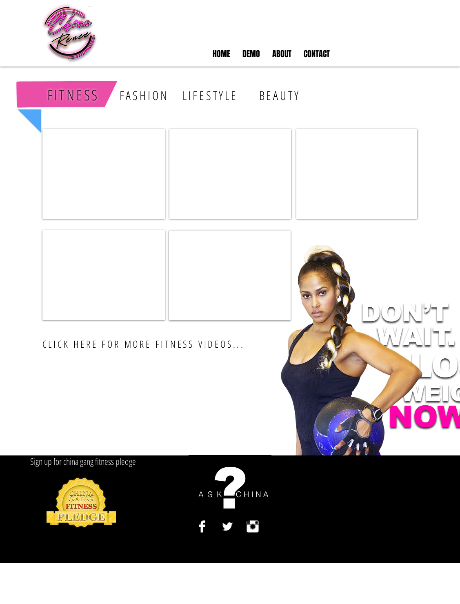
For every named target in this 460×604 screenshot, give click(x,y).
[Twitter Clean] (227, 526)
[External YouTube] (103, 174)
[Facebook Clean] (202, 526)
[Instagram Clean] (253, 526)
